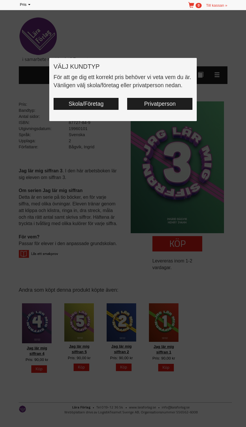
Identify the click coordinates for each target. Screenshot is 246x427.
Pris (26, 4)
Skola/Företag (86, 104)
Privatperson (160, 104)
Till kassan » (216, 5)
